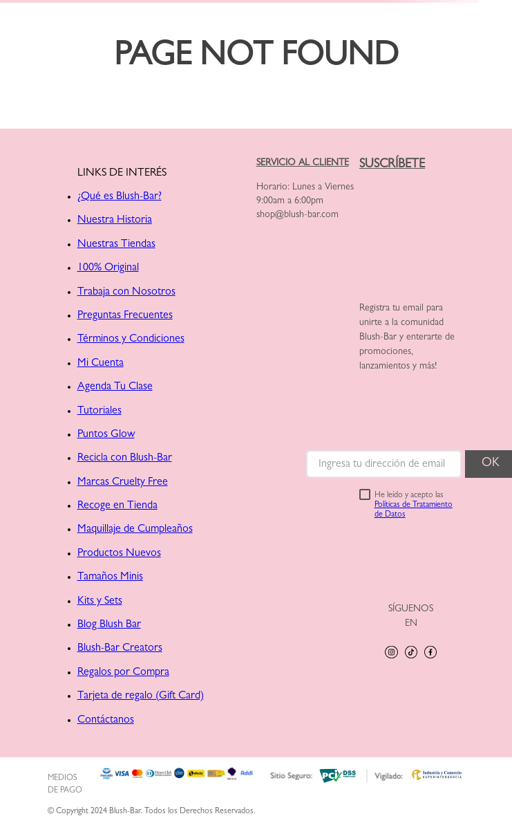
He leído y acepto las (413, 505)
